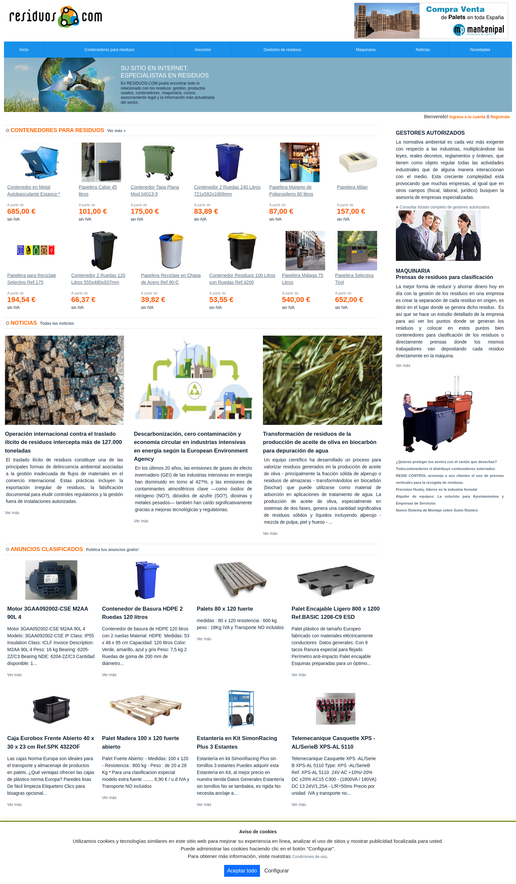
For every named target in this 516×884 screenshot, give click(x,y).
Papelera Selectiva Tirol (354, 279)
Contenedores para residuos (109, 49)
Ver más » (116, 130)
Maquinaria (365, 49)
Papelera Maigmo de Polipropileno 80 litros (291, 190)
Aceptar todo (242, 870)
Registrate (500, 117)
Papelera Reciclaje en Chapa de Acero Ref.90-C (171, 279)
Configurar (276, 870)
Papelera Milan (352, 187)
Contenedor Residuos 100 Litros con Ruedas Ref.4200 (242, 279)
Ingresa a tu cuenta (467, 117)
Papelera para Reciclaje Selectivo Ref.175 (31, 279)
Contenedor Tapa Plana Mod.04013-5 (155, 190)
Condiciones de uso (309, 856)
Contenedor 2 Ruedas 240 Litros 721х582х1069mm (227, 190)
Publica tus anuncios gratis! (112, 549)
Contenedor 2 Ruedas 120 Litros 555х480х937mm (98, 279)
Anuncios (202, 49)
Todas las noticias (57, 323)
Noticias (423, 49)
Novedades (480, 49)
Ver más (12, 513)
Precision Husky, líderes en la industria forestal (436, 489)
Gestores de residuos (282, 49)
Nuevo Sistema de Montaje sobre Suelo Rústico (437, 510)
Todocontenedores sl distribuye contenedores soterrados (445, 469)
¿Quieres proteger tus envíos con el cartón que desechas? (446, 462)
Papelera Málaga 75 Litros (302, 279)
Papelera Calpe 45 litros (98, 190)
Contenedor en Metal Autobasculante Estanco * (33, 190)
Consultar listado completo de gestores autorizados (445, 207)
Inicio (24, 49)
